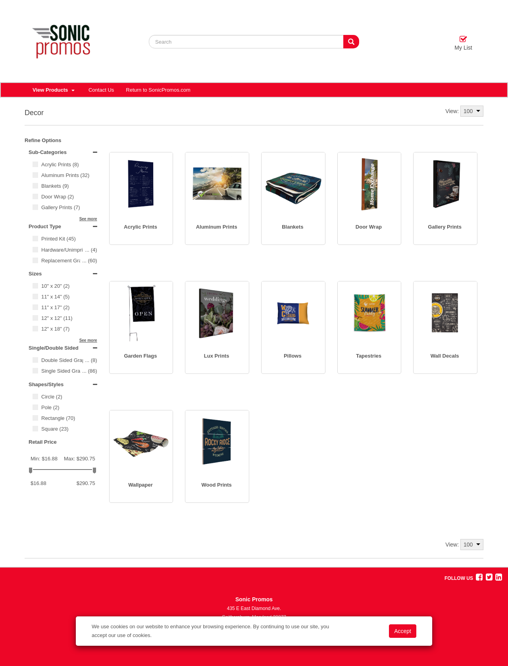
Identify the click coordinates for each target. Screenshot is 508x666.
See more (88, 219)
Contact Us (101, 90)
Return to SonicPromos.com (158, 90)
